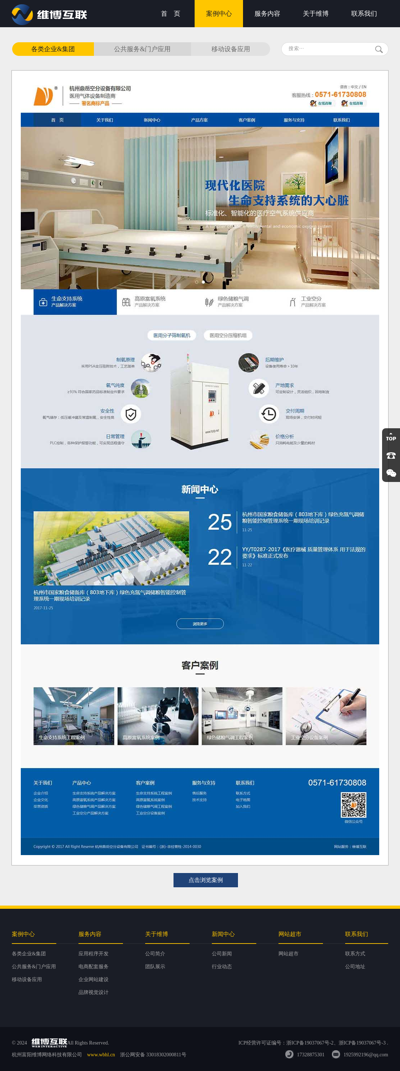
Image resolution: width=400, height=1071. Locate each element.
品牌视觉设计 (93, 992)
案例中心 (219, 13)
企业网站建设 (93, 979)
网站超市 (288, 953)
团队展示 (155, 966)
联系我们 (364, 13)
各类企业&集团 (53, 49)
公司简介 (155, 953)
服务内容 (267, 13)
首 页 (170, 13)
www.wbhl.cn (101, 1054)
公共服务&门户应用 (142, 49)
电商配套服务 (93, 966)
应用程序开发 (93, 953)
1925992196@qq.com (366, 1054)
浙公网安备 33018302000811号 (153, 1054)
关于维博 (316, 13)
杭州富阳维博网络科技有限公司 (47, 1054)
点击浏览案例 (206, 880)
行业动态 (222, 966)
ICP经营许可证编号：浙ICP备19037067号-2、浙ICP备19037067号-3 (312, 1043)
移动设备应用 (230, 49)
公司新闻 (222, 953)
